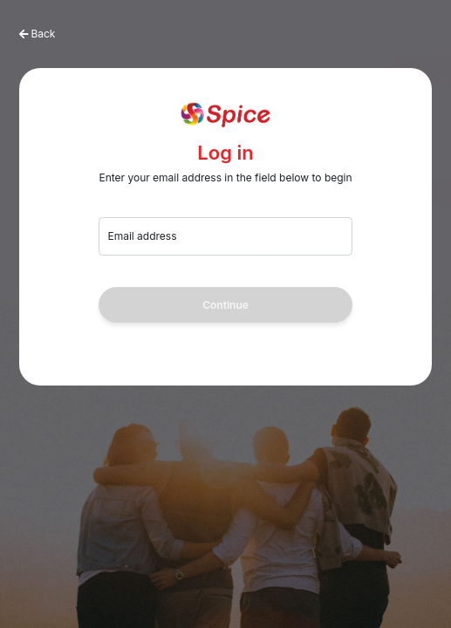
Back (43, 33)
